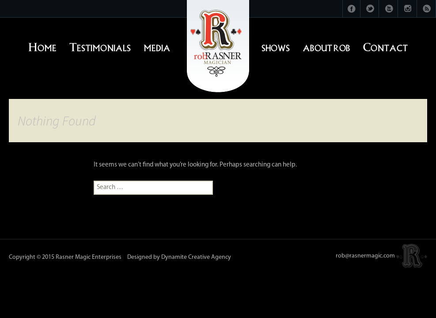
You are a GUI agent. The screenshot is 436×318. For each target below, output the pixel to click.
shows (276, 46)
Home (42, 46)
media (157, 46)
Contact (385, 46)
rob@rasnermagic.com (365, 256)
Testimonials (100, 46)
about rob (326, 46)
